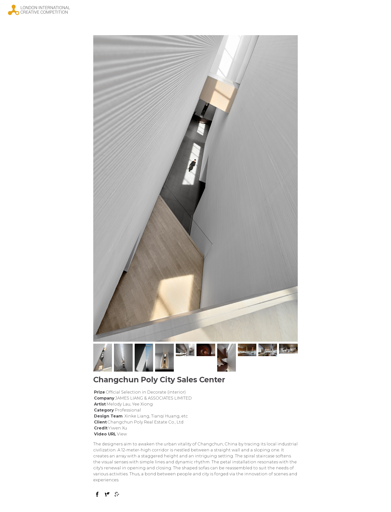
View (122, 434)
